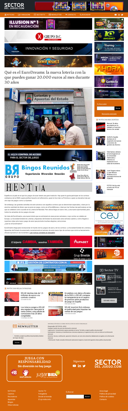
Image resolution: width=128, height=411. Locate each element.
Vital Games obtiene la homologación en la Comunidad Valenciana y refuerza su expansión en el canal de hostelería (114, 157)
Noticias (10, 15)
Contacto (71, 15)
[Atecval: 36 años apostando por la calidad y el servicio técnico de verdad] (100, 127)
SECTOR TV (41, 15)
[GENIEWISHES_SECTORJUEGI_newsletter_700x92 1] (48, 62)
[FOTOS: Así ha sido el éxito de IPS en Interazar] (100, 189)
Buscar (118, 108)
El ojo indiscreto (44, 399)
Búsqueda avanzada (109, 114)
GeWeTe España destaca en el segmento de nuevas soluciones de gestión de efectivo (114, 141)
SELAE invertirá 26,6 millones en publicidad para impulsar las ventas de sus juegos (78, 309)
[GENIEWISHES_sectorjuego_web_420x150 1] (109, 206)
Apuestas (8, 146)
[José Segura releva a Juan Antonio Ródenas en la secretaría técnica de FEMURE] (100, 174)
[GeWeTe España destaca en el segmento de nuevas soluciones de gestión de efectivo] (100, 141)
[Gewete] (109, 82)
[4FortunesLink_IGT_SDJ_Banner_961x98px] (79, 6)
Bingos (10, 402)
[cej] (109, 218)
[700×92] (48, 279)
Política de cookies (107, 397)
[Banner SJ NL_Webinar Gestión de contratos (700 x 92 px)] (48, 267)
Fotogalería (42, 394)
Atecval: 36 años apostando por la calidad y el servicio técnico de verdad (113, 126)
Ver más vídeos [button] (109, 300)
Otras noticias (13, 405)
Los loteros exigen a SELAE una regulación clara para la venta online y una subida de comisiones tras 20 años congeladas (33, 311)
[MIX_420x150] (109, 254)
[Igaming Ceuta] (109, 47)
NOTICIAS (12, 391)
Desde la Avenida (45, 397)
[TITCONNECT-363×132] (109, 242)
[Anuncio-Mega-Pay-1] (109, 59)
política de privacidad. (105, 340)
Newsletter (56, 15)
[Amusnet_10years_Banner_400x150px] (109, 36)
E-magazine (25, 15)
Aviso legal (104, 391)
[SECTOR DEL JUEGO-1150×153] (48, 37)
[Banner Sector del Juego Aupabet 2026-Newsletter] (48, 242)
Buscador (86, 15)
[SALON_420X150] (109, 70)
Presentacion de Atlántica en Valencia (114, 288)
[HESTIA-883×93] (48, 187)
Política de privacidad (108, 394)
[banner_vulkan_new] (48, 156)
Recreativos (12, 397)
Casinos (11, 394)
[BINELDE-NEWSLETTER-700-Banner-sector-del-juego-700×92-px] (48, 254)
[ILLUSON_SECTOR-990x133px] (48, 24)
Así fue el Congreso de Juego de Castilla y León (115, 277)
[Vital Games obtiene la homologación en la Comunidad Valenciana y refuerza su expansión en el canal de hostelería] (100, 156)
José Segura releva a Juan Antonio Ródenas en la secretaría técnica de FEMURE (114, 174)
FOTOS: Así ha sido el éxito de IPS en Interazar (113, 187)
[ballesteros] (109, 230)
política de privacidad (32, 336)
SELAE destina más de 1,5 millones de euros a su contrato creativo (32, 295)
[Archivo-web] (109, 94)
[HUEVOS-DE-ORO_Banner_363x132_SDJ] (109, 24)
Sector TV (42, 391)
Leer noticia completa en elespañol (42, 233)
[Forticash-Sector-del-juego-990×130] (48, 49)
